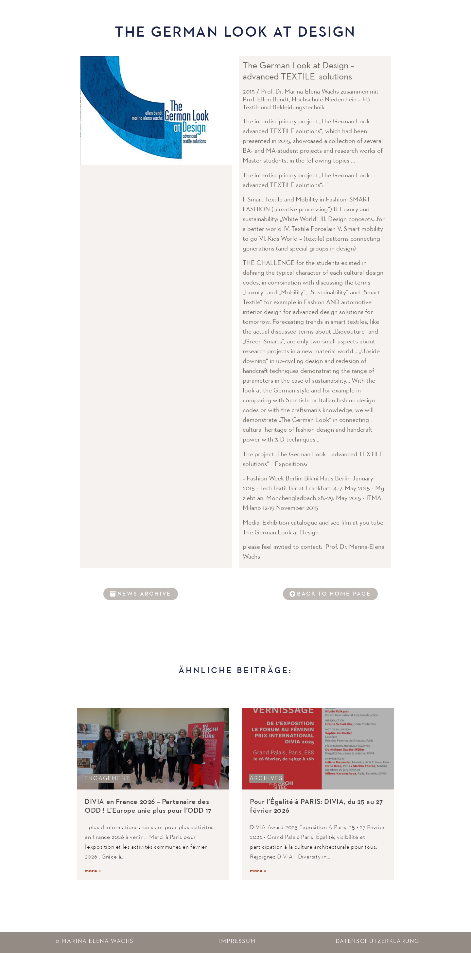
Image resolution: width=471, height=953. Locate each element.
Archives (266, 778)
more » (93, 871)
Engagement (107, 778)
